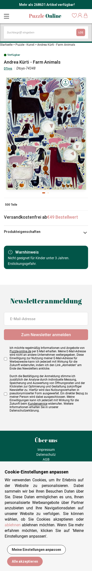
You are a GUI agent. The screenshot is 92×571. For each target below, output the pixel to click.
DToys (8, 68)
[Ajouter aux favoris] (76, 82)
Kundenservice (37, 403)
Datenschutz (46, 455)
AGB (46, 459)
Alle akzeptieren (25, 561)
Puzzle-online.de (20, 351)
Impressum (46, 450)
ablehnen (13, 525)
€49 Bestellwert (62, 217)
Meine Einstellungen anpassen (36, 550)
